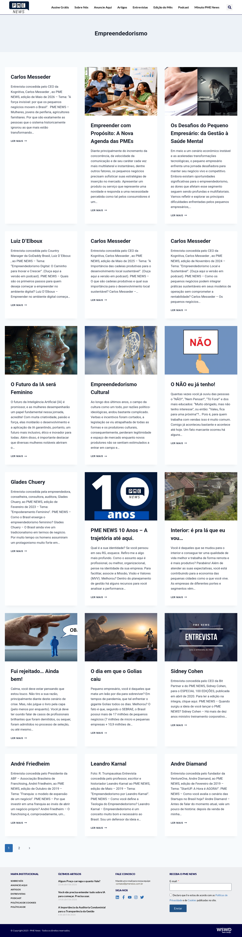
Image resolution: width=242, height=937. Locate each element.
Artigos (122, 7)
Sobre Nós (81, 7)
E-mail (174, 881)
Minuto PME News (206, 7)
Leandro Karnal (108, 764)
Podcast (183, 7)
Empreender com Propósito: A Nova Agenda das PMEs (112, 133)
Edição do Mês (163, 7)
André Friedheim (30, 764)
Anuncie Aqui (103, 7)
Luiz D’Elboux (26, 241)
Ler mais (19, 140)
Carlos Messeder (31, 77)
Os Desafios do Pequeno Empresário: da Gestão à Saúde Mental (199, 133)
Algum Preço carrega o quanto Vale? (79, 881)
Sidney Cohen (187, 671)
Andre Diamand (189, 764)
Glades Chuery (28, 482)
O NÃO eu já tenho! (193, 384)
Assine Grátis (60, 7)
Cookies (192, 900)
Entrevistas (140, 7)
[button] (229, 7)
